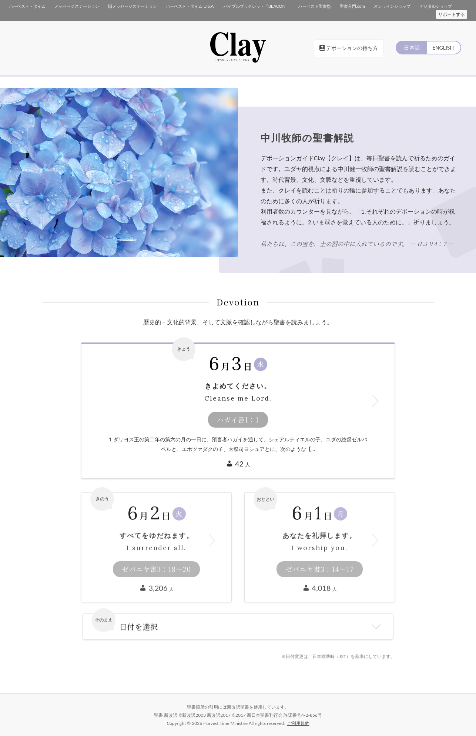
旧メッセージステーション (132, 6)
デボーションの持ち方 (348, 48)
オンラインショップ (391, 6)
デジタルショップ (435, 6)
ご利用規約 (298, 723)
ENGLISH (442, 47)
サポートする (451, 14)
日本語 (411, 47)
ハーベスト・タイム (27, 6)
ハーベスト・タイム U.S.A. (190, 6)
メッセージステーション (76, 6)
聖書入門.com (351, 6)
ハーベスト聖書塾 (314, 6)
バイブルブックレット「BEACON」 (256, 6)
